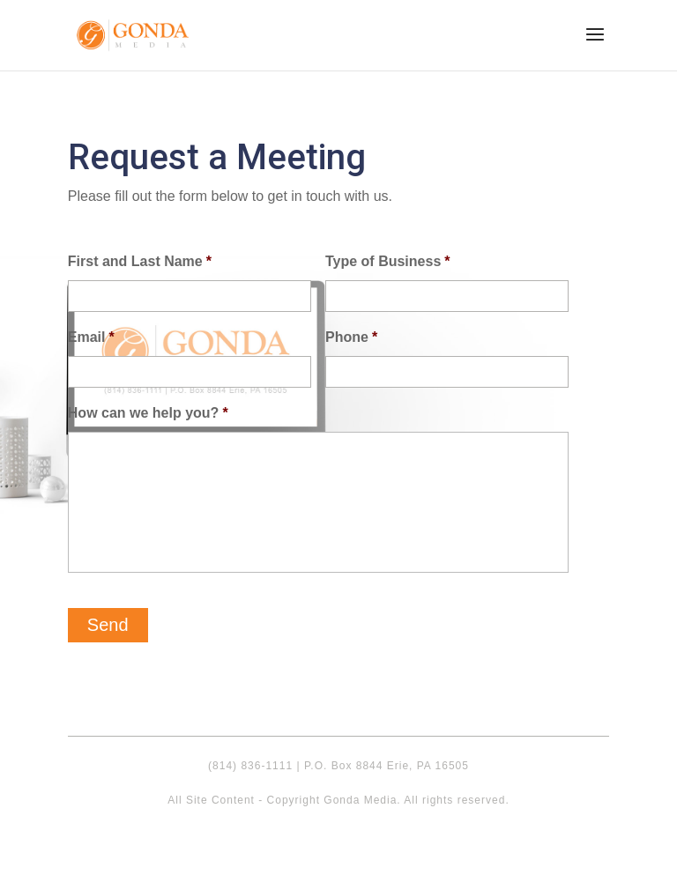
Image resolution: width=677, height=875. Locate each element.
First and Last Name (140, 261)
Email (91, 337)
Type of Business (387, 261)
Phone (351, 337)
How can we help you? (148, 412)
